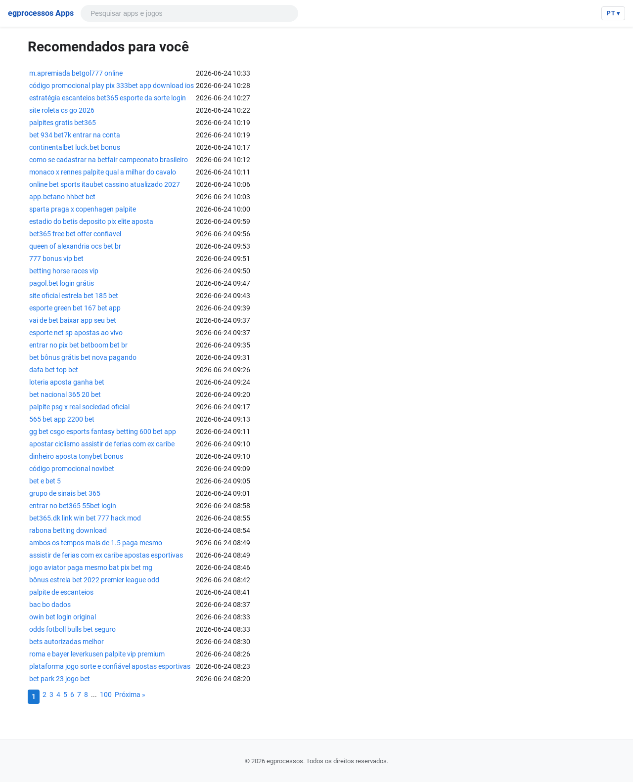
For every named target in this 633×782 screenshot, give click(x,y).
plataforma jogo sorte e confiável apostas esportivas (109, 666)
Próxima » (130, 694)
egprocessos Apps (41, 13)
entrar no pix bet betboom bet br (78, 345)
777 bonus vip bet (56, 258)
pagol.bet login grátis (61, 283)
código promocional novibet (71, 469)
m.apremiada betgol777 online (76, 73)
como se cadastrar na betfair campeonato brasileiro (108, 160)
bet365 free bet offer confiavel (75, 234)
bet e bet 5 (45, 481)
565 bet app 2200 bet (61, 419)
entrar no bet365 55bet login (72, 506)
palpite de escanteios (61, 592)
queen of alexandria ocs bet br (75, 246)
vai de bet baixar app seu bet (72, 320)
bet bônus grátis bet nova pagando (82, 357)
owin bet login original (62, 617)
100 (106, 694)
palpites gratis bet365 (62, 123)
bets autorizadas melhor (66, 642)
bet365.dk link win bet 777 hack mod (85, 518)
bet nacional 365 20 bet (65, 394)
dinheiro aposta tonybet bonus (76, 456)
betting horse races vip (63, 271)
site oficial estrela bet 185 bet (73, 296)
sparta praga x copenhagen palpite (82, 209)
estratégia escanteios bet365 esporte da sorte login (107, 98)
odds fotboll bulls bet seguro (72, 629)
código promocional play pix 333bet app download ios (111, 85)
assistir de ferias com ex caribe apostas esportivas (106, 555)
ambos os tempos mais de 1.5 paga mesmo (95, 543)
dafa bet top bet (53, 370)
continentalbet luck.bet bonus (74, 147)
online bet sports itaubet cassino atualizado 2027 (104, 184)
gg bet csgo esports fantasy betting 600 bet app (102, 431)
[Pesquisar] (184, 13)
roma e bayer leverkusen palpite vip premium (97, 654)
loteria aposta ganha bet (66, 382)
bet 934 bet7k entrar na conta (74, 135)
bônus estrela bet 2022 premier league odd (94, 580)
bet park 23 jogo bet (59, 679)
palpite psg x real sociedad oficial (79, 407)
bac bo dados (50, 604)
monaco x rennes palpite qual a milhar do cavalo (102, 172)
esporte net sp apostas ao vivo (76, 333)
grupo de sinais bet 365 (64, 493)
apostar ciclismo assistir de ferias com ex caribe (102, 444)
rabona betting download (68, 530)
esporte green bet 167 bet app (75, 308)
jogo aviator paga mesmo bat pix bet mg (90, 567)
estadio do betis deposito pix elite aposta (91, 221)
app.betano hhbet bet (62, 197)
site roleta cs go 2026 (61, 110)
